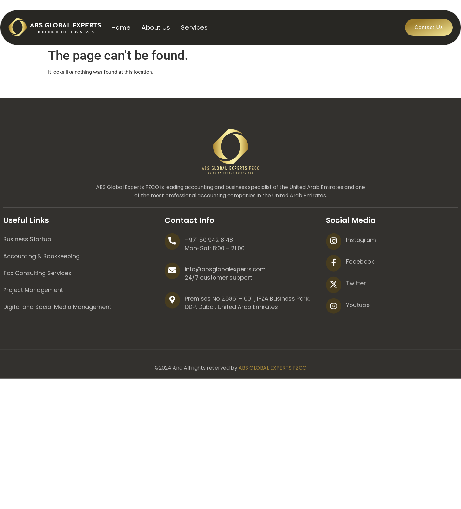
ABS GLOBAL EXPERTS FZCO (273, 391)
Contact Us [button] (429, 27)
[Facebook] (333, 286)
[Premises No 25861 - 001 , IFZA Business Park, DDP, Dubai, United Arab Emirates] (172, 323)
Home (121, 27)
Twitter (356, 306)
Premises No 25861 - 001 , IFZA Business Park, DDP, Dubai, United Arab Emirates (247, 326)
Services (194, 27)
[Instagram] (333, 264)
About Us (156, 27)
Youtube (358, 328)
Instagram (361, 263)
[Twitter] (333, 308)
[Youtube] (333, 329)
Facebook (360, 285)
